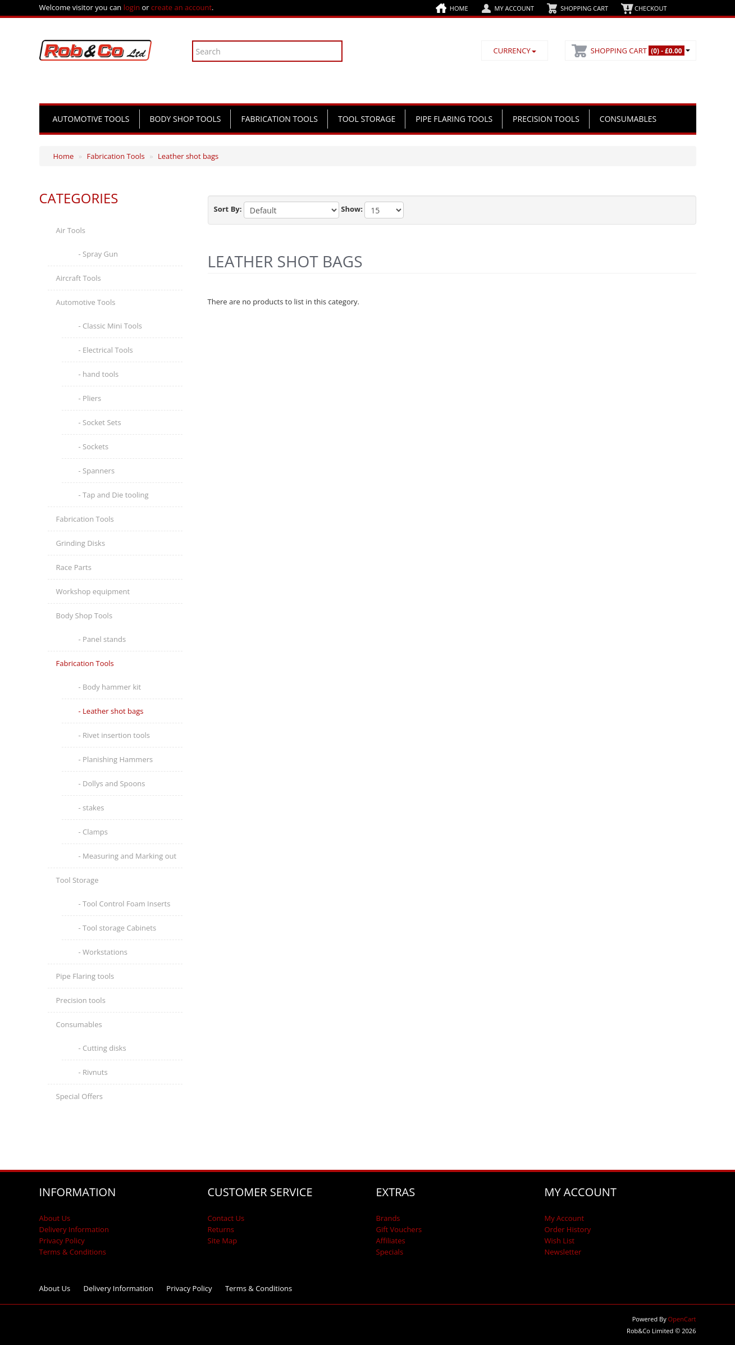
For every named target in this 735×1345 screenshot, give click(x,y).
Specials (390, 1252)
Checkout (650, 8)
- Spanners (97, 471)
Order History (568, 1229)
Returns (221, 1229)
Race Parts (74, 567)
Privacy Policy (62, 1240)
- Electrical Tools (106, 350)
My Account (515, 8)
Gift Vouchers (399, 1229)
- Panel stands (102, 639)
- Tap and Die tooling (114, 495)
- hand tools (99, 374)
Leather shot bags (188, 156)
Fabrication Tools (279, 118)
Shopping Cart (584, 8)
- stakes (91, 808)
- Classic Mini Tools (110, 326)
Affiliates (390, 1240)
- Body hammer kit (110, 687)
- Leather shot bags (111, 711)
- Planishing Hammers (116, 759)
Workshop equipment (93, 591)
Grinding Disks (81, 543)
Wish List (560, 1240)
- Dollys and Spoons (112, 783)
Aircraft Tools (78, 278)
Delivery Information (74, 1229)
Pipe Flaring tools (454, 118)
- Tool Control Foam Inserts (125, 904)
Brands (388, 1218)
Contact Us (226, 1218)
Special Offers (79, 1096)
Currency (514, 50)
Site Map (223, 1240)
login (132, 7)
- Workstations (103, 952)
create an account (181, 7)
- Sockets (94, 446)
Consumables (628, 118)
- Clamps (93, 832)
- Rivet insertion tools (114, 735)
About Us (55, 1218)
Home (459, 8)
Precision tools (546, 118)
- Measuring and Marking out (128, 856)
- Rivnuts (93, 1072)
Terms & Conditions (72, 1252)
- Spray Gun (98, 254)
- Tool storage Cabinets (118, 928)
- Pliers (90, 398)
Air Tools (70, 230)
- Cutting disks (102, 1048)
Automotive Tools (91, 118)
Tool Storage (366, 118)
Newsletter (563, 1252)
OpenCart (682, 1319)
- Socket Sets (100, 422)
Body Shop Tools (185, 118)
